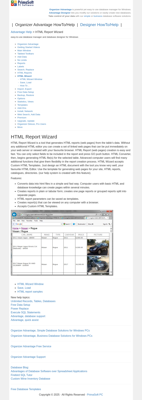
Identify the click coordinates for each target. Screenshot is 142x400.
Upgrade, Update (26, 121)
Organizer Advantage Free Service (31, 346)
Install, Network (25, 111)
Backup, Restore (25, 95)
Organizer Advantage (28, 44)
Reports (21, 63)
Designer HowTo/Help (99, 24)
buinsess (98, 16)
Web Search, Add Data (28, 114)
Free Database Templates (26, 389)
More (20, 127)
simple (87, 16)
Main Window (24, 50)
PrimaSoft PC (95, 394)
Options (21, 98)
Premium (21, 117)
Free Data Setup (25, 92)
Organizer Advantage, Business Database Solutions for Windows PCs (51, 335)
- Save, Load (24, 82)
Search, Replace (25, 69)
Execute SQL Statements (25, 312)
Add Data (22, 57)
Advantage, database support (28, 316)
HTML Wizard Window (30, 284)
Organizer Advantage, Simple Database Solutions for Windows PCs (50, 330)
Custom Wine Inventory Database (30, 378)
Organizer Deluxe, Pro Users (31, 124)
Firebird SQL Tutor (21, 375)
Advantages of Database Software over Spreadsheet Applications (49, 371)
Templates (22, 105)
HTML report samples (30, 291)
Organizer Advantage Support (28, 357)
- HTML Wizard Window (29, 79)
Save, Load (24, 287)
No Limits (22, 60)
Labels (20, 66)
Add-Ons (21, 108)
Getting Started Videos (28, 47)
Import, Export (24, 89)
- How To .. (23, 85)
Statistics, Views (25, 101)
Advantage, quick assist (25, 320)
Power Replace (20, 308)
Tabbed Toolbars (25, 53)
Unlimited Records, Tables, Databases (33, 301)
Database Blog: (20, 367)
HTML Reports (24, 73)
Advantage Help (21, 32)
